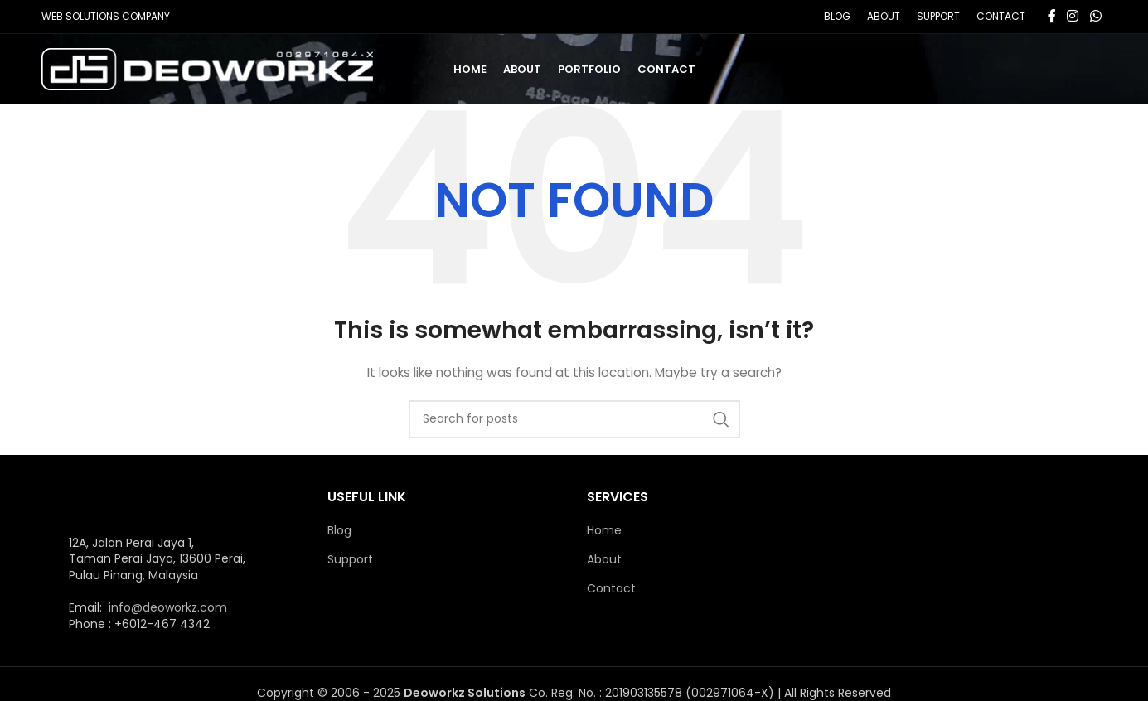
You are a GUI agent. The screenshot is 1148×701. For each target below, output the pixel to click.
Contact (611, 589)
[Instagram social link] (1073, 16)
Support (350, 560)
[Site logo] (207, 68)
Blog (339, 531)
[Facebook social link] (1052, 16)
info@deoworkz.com (168, 607)
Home (604, 531)
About (604, 560)
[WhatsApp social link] (1095, 16)
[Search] (574, 419)
